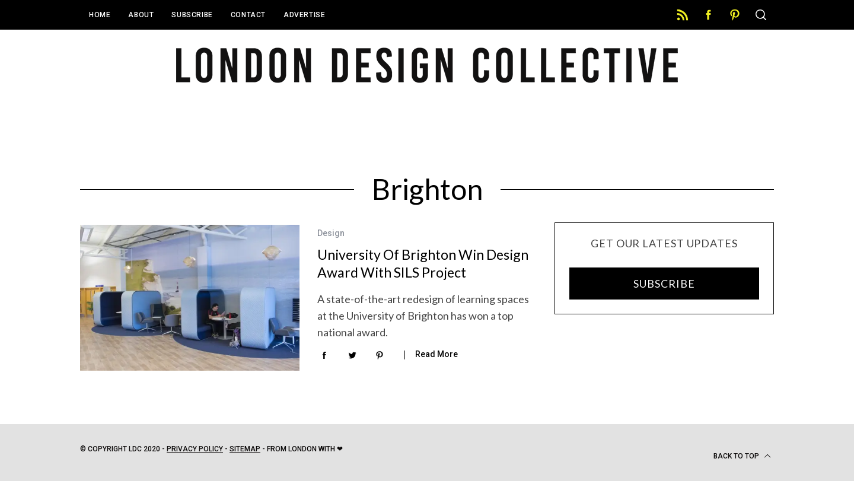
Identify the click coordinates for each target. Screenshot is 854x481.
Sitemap (245, 449)
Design (331, 233)
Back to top (742, 456)
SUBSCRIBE (663, 283)
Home (99, 15)
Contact (248, 15)
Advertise (304, 15)
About (141, 15)
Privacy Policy (195, 449)
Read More (436, 354)
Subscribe (191, 15)
